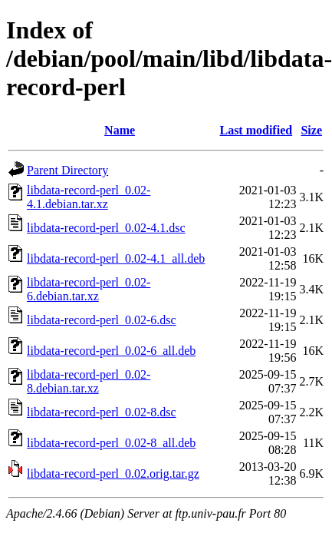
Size (311, 130)
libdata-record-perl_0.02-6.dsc (101, 319)
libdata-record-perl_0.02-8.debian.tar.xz (88, 381)
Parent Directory (67, 170)
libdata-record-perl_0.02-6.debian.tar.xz (88, 289)
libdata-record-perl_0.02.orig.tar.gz (113, 473)
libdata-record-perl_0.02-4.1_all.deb (116, 258)
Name (119, 130)
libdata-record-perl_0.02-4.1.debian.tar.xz (88, 197)
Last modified (255, 130)
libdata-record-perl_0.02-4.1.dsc (106, 227)
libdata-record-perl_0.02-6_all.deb (111, 350)
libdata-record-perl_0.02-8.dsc (101, 412)
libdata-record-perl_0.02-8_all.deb (111, 442)
